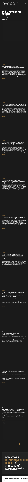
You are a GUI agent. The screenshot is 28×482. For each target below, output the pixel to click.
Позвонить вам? (19, 3)
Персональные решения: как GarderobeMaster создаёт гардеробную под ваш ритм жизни (13, 67)
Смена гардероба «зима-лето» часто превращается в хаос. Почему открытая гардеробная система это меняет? (13, 409)
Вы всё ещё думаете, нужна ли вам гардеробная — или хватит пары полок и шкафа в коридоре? (13, 181)
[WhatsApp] (7, 3)
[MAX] (11, 3)
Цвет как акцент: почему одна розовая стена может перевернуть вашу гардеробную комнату (13, 333)
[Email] (14, 3)
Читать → (4, 78)
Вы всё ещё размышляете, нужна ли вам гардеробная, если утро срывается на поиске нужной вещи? (13, 143)
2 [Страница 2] (10, 444)
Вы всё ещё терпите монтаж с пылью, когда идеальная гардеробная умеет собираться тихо (14, 105)
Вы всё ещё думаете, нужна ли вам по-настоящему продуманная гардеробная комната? (13, 371)
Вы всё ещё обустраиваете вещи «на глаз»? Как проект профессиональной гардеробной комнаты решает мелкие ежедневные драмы (12, 256)
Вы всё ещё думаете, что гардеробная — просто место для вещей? (13, 218)
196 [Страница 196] (17, 444)
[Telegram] (4, 3)
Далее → (19, 444)
